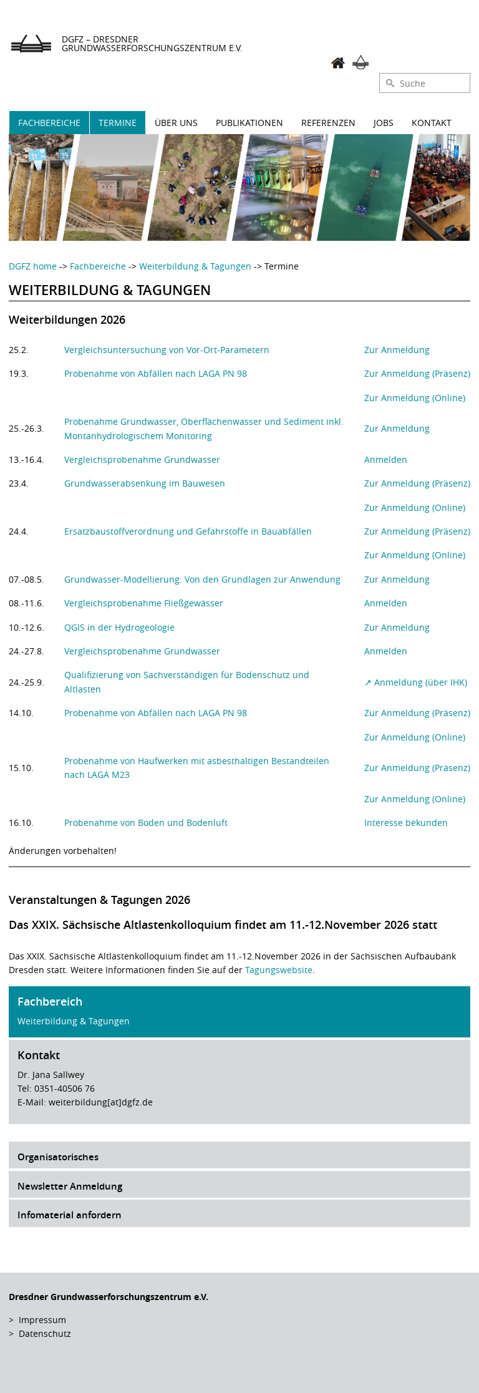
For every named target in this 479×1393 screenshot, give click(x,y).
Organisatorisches (58, 1156)
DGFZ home (33, 266)
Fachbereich (49, 1001)
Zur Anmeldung (397, 350)
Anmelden (385, 459)
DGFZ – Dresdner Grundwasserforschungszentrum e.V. (152, 43)
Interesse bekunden (406, 822)
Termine (118, 123)
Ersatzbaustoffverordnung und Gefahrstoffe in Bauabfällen (188, 531)
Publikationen (249, 123)
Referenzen (328, 123)
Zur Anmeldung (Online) (414, 398)
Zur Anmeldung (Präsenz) (417, 373)
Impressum (42, 1320)
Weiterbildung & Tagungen (195, 266)
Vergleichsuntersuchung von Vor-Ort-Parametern (166, 350)
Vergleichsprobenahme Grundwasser (142, 459)
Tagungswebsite (278, 970)
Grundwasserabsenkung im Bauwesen (144, 483)
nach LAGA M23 (97, 774)
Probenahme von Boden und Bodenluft (146, 822)
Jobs (384, 123)
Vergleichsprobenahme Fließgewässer (143, 603)
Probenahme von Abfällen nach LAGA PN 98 (155, 373)
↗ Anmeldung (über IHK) (415, 682)
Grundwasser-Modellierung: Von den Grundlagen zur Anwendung (202, 579)
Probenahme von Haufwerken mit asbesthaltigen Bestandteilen (196, 761)
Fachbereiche (49, 123)
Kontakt (432, 123)
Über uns (176, 123)
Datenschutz (45, 1333)
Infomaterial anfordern (69, 1214)
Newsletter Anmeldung (69, 1186)
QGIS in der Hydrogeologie (119, 627)
